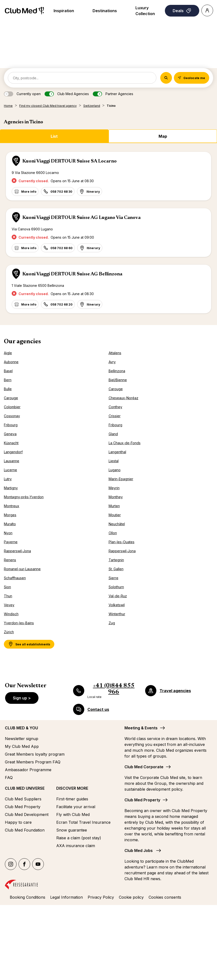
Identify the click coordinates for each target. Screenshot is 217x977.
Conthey (115, 407)
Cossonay (12, 416)
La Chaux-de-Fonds (125, 443)
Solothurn (116, 587)
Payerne (11, 542)
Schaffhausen (15, 578)
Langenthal (117, 452)
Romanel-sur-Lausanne (22, 569)
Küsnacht (11, 443)
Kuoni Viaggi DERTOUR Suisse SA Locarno (69, 161)
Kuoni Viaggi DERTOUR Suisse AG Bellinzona (72, 274)
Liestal (114, 461)
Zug (112, 623)
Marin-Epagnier (121, 479)
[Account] (207, 10)
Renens (10, 560)
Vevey (9, 605)
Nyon (8, 533)
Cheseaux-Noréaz (123, 398)
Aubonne (11, 362)
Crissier (115, 416)
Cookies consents (165, 897)
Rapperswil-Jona (17, 551)
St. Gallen (116, 569)
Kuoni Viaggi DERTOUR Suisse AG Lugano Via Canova (81, 217)
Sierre (113, 578)
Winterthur (117, 614)
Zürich (9, 632)
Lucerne (10, 470)
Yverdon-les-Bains (19, 623)
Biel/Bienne (118, 380)
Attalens (115, 353)
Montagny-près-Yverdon (24, 497)
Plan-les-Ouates (121, 542)
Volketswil (117, 605)
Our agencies (22, 342)
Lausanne (11, 461)
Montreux (11, 506)
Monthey (116, 497)
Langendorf (13, 452)
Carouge (116, 389)
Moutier (115, 515)
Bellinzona (117, 371)
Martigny (11, 488)
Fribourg (11, 425)
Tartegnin (116, 560)
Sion (7, 587)
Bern (7, 380)
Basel (8, 371)
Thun (8, 596)
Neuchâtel (117, 524)
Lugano (115, 470)
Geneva (10, 434)
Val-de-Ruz (118, 596)
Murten (114, 506)
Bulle (8, 389)
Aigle (8, 353)
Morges (10, 515)
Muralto (10, 524)
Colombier (12, 407)
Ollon (113, 533)
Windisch (11, 614)
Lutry (8, 479)
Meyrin (114, 488)
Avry (112, 362)
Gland (113, 434)
